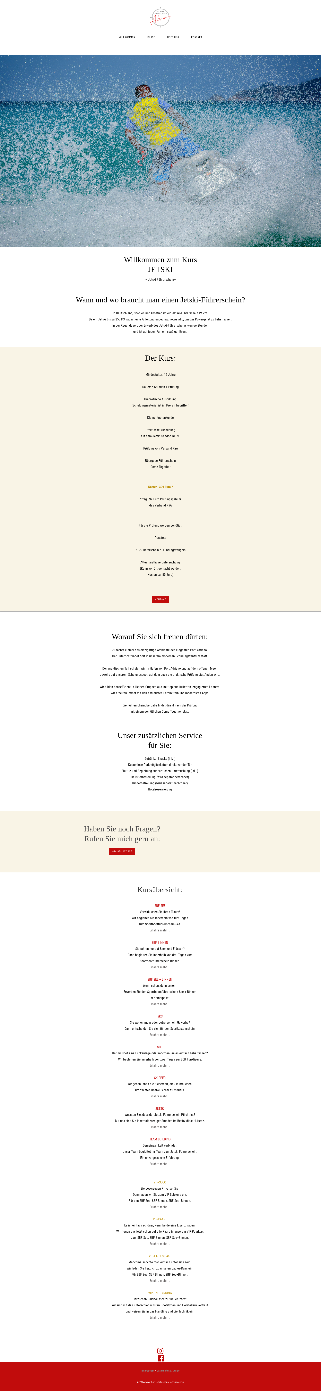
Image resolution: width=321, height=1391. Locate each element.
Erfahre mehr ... (160, 930)
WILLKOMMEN (127, 37)
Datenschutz (164, 1370)
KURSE (151, 37)
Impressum (147, 1370)
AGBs (176, 1370)
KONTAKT (196, 37)
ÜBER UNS (173, 37)
